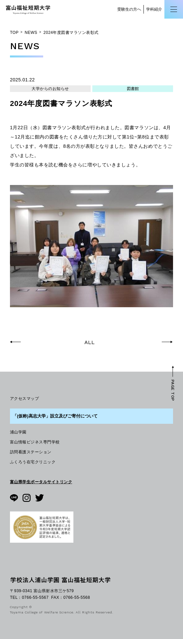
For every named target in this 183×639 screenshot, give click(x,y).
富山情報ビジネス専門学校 (35, 442)
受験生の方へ (129, 9)
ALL (89, 342)
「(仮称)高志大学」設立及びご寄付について (55, 415)
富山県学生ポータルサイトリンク (41, 482)
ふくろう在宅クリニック (32, 462)
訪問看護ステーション (30, 452)
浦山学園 (18, 432)
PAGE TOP (172, 390)
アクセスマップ (24, 398)
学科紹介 (154, 9)
